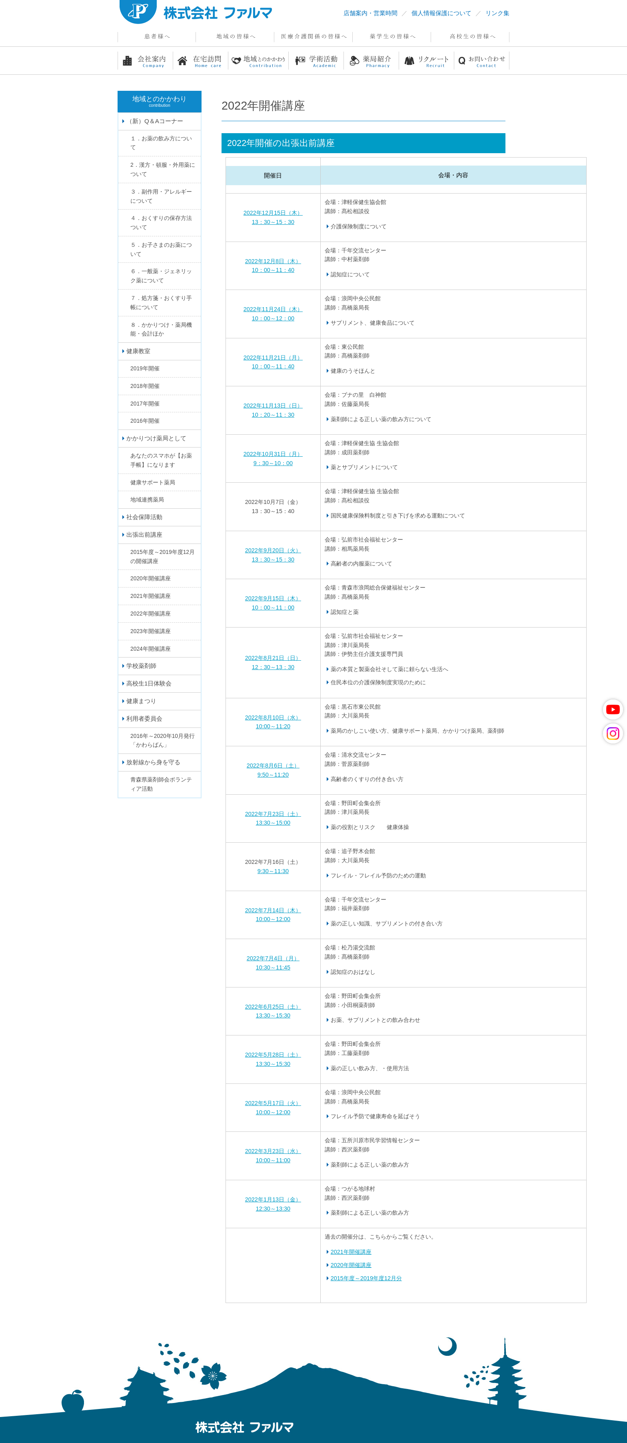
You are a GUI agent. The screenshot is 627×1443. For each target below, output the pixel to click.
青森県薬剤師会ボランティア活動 (161, 784)
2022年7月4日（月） (273, 958)
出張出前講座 (144, 534)
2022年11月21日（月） (273, 357)
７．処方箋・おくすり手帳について (161, 302)
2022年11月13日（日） (273, 405)
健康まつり (141, 701)
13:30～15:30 (273, 1015)
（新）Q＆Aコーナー (154, 121)
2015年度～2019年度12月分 (366, 1278)
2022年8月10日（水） (273, 717)
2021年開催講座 (351, 1252)
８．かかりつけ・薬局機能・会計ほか (161, 329)
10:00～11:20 (273, 726)
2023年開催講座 (150, 631)
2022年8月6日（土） (273, 765)
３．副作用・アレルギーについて (161, 196)
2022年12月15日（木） (273, 213)
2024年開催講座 (150, 649)
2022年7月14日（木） (273, 910)
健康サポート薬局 (152, 482)
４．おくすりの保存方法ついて (161, 222)
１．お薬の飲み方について (161, 143)
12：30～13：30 (273, 667)
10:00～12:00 (273, 919)
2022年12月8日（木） (273, 261)
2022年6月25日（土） (273, 1006)
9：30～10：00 (273, 463)
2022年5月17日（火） (273, 1103)
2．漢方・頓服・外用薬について (162, 169)
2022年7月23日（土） (273, 814)
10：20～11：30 (273, 415)
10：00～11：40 (273, 270)
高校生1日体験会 (149, 683)
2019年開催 (145, 368)
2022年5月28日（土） (273, 1054)
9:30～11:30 (273, 871)
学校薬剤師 (141, 665)
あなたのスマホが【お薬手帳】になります (161, 460)
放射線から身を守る (153, 762)
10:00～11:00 (273, 1160)
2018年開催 (145, 386)
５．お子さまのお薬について (161, 249)
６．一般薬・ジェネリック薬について (161, 276)
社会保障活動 (144, 517)
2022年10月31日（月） (273, 454)
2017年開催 (145, 403)
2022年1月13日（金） (273, 1199)
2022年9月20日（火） (273, 550)
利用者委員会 (144, 718)
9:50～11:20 (273, 774)
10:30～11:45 (273, 967)
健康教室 (138, 351)
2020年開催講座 (351, 1265)
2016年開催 (145, 421)
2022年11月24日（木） (273, 309)
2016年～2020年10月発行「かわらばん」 (162, 740)
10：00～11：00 (273, 607)
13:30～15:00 (273, 822)
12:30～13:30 (273, 1208)
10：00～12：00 (273, 318)
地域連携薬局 (147, 499)
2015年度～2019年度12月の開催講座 (162, 556)
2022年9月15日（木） (273, 598)
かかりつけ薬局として (156, 438)
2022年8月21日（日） (273, 658)
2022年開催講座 (150, 613)
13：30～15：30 (273, 222)
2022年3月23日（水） (273, 1151)
